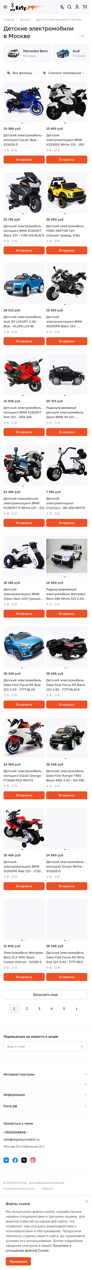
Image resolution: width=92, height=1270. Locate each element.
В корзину (24, 159)
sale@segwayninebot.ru (22, 1139)
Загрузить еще (45, 994)
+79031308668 (15, 1132)
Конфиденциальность (19, 1188)
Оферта (47, 1188)
